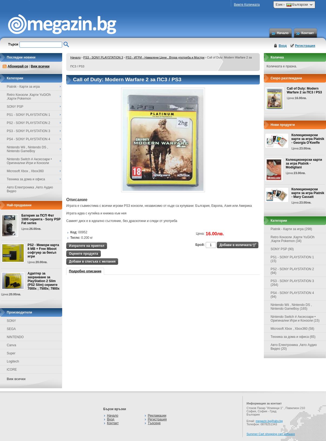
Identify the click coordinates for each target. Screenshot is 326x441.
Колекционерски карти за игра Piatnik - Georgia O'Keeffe (307, 139)
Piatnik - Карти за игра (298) (291, 229)
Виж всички (40, 66)
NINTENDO (15, 337)
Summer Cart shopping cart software (271, 434)
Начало (282, 33)
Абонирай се (18, 66)
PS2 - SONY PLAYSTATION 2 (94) (292, 271)
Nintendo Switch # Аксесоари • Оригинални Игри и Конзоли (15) (295, 318)
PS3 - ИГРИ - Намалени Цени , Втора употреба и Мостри (165, 57)
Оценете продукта (83, 254)
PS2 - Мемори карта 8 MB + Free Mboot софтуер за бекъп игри (43, 250)
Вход (283, 46)
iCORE (12, 369)
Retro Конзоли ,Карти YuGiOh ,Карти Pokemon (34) (293, 239)
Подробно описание (85, 271)
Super (11, 353)
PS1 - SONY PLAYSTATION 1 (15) (292, 259)
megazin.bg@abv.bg (269, 421)
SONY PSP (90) (282, 249)
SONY (11, 321)
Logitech (13, 361)
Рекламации (157, 415)
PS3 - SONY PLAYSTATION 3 (103, 57)
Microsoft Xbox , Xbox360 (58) (292, 329)
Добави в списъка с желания (92, 261)
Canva (11, 345)
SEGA (11, 329)
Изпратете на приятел (86, 246)
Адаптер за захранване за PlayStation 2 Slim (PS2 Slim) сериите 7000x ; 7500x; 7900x (43, 281)
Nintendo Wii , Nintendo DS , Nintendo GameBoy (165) (291, 307)
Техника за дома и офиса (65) (293, 337)
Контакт (307, 33)
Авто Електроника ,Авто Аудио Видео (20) (294, 347)
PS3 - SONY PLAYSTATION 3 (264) (292, 283)
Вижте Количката (247, 4)
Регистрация (305, 46)
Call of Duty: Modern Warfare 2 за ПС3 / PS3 (304, 90)
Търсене (154, 423)
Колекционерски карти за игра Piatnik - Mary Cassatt (307, 193)
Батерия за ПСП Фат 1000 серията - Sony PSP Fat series (41, 219)
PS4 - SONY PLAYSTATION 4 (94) (292, 295)
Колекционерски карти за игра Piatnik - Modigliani (304, 163)
